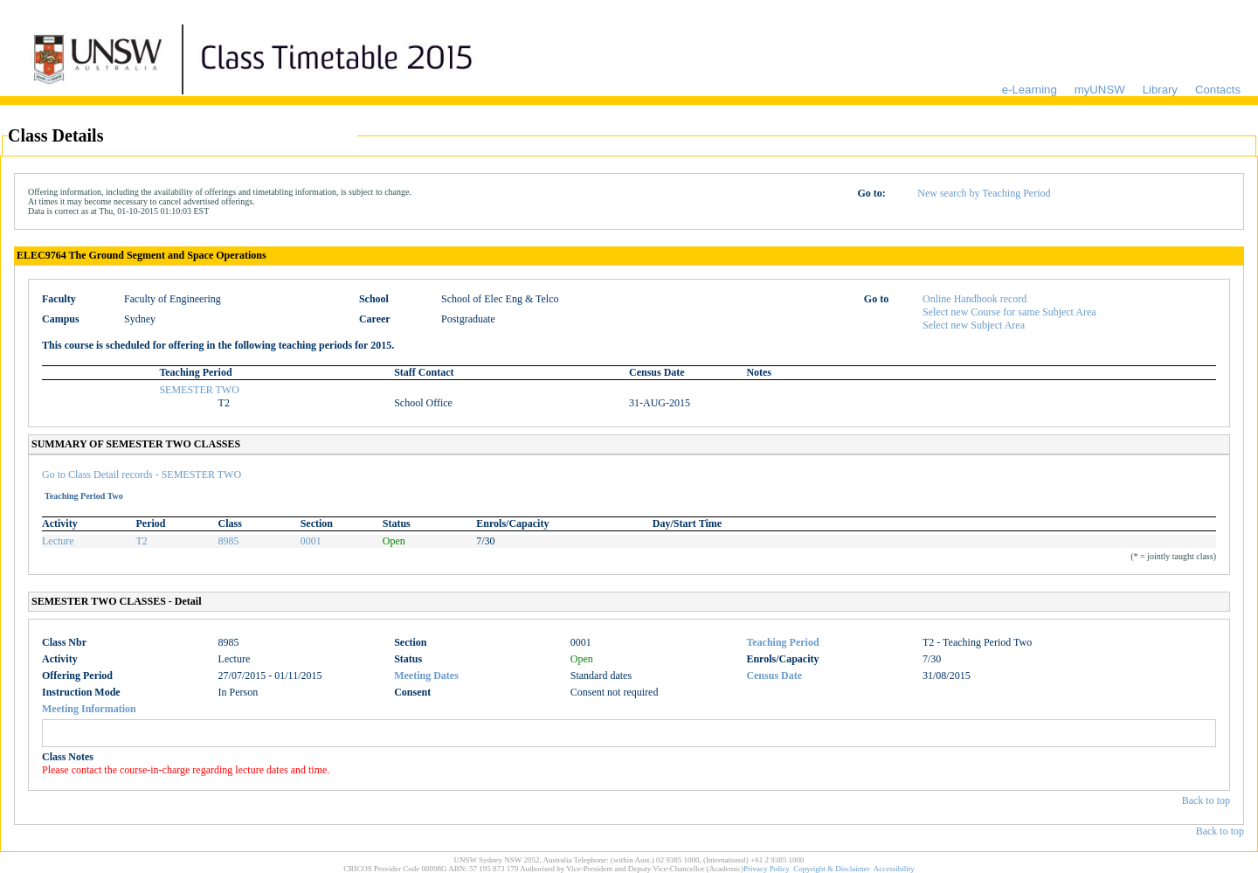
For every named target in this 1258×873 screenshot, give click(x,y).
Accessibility (894, 868)
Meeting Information (89, 709)
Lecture (58, 541)
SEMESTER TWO (198, 390)
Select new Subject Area (974, 325)
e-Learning (1029, 89)
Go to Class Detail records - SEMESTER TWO (141, 474)
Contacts (1218, 89)
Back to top (1206, 800)
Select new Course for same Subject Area (1009, 312)
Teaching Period (782, 642)
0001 (311, 541)
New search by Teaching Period (983, 193)
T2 (142, 541)
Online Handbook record (974, 299)
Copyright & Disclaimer (831, 868)
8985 (228, 541)
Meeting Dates (426, 675)
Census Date (774, 675)
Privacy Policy (766, 868)
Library (1160, 89)
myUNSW (1100, 89)
